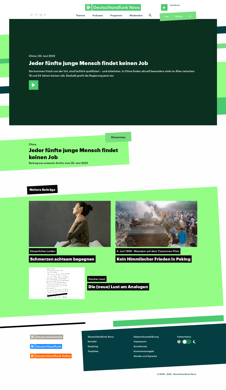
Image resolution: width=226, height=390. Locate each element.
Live (166, 16)
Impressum (140, 341)
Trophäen (93, 351)
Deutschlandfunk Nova (101, 336)
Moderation (136, 15)
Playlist (178, 16)
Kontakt (92, 341)
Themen (80, 15)
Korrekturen (140, 346)
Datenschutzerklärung (146, 336)
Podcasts (98, 15)
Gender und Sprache (145, 356)
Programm (116, 15)
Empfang (93, 346)
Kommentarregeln (144, 351)
